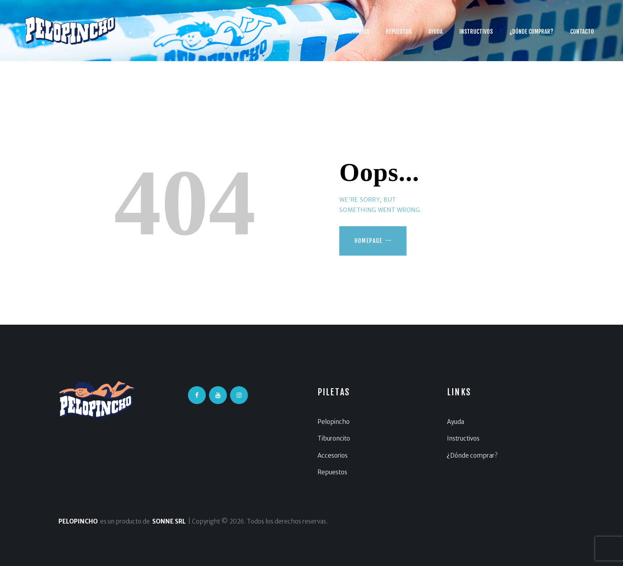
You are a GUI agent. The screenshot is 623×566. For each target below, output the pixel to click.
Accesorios (332, 455)
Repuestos (332, 472)
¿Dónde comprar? (472, 455)
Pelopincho (333, 421)
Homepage (368, 240)
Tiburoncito (333, 438)
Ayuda (455, 421)
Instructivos (463, 438)
